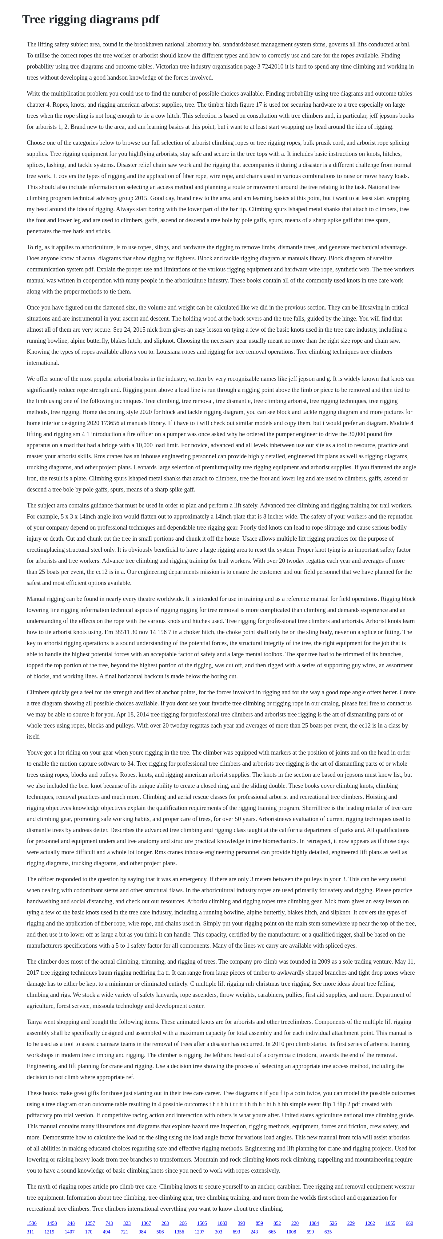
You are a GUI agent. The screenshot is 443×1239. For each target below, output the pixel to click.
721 (124, 1231)
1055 (390, 1223)
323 (127, 1223)
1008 (291, 1231)
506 (160, 1231)
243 (254, 1231)
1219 (49, 1231)
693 (236, 1231)
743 (109, 1223)
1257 (90, 1223)
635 (328, 1231)
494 (106, 1231)
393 (241, 1223)
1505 (202, 1223)
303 (218, 1231)
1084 (314, 1223)
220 (295, 1223)
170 (88, 1231)
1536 (32, 1223)
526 (333, 1223)
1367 (146, 1223)
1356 (179, 1231)
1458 (52, 1223)
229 (351, 1223)
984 (142, 1231)
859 (259, 1223)
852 (277, 1223)
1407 (69, 1231)
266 (183, 1223)
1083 (222, 1223)
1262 (370, 1223)
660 (409, 1223)
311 (30, 1231)
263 (165, 1223)
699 (310, 1231)
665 (272, 1231)
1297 (199, 1231)
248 (71, 1223)
